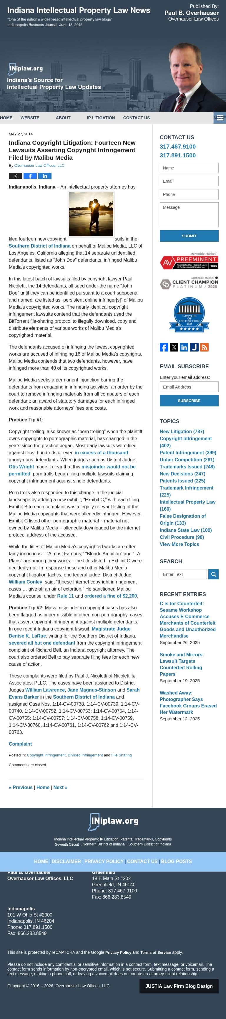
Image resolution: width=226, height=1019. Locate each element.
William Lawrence (45, 689)
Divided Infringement (85, 755)
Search (213, 594)
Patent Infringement (186, 455)
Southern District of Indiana (40, 245)
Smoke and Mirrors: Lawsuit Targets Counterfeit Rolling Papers (189, 674)
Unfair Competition (185, 465)
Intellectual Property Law (186, 518)
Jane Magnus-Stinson (92, 689)
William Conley (25, 581)
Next (61, 787)
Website (46, 117)
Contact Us (161, 117)
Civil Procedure (180, 553)
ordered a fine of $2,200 (110, 595)
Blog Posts (170, 858)
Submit (189, 236)
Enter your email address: (185, 377)
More (213, 117)
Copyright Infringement (46, 755)
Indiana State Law (184, 544)
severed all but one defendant (43, 642)
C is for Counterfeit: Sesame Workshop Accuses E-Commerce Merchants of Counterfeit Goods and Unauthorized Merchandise (189, 636)
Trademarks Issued (185, 474)
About (79, 117)
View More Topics (178, 562)
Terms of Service (155, 952)
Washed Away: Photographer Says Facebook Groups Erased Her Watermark (186, 709)
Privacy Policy (107, 858)
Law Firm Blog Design (186, 986)
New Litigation (181, 432)
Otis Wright (22, 466)
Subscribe (189, 400)
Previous (21, 787)
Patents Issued (181, 492)
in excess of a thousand (101, 452)
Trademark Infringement (185, 504)
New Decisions (181, 483)
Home (14, 117)
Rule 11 (65, 595)
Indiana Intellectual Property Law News (78, 17)
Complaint (20, 743)
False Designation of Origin (188, 533)
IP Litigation (118, 117)
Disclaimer (74, 858)
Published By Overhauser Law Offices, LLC (192, 12)
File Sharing (121, 755)
